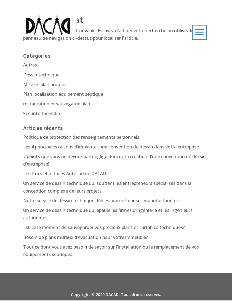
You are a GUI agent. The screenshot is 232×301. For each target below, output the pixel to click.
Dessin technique (41, 75)
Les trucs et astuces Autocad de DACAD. (65, 174)
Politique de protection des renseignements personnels (81, 137)
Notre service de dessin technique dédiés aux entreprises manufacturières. (101, 201)
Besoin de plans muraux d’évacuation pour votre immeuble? (85, 237)
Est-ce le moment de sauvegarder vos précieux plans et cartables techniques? (104, 227)
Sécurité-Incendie (41, 113)
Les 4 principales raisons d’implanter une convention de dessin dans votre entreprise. (111, 147)
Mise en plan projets (44, 84)
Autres (30, 65)
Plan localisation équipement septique (63, 94)
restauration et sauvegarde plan (56, 104)
